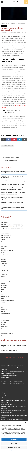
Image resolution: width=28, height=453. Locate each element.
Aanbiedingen (4, 222)
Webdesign (3, 322)
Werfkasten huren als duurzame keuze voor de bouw (14, 212)
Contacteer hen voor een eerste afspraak (13, 159)
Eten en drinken (4, 257)
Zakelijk (3, 331)
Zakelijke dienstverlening (7, 333)
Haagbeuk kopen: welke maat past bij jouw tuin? (12, 184)
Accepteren (14, 439)
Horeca (2, 272)
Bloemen (3, 241)
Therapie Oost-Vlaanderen (7, 145)
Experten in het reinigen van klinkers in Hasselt (11, 381)
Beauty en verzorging (6, 237)
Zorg (2, 335)
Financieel (3, 259)
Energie (3, 252)
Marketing (3, 287)
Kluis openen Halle (5, 377)
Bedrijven (3, 239)
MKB (2, 294)
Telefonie (3, 311)
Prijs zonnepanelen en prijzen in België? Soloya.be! (12, 365)
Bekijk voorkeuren (14, 447)
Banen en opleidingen (6, 235)
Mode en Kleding (5, 296)
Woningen (3, 329)
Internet (2, 278)
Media (2, 289)
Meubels (3, 291)
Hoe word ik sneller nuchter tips (8, 404)
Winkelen (3, 324)
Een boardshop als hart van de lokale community (13, 181)
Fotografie (3, 261)
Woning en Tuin (4, 326)
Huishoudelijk (4, 274)
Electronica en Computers (7, 250)
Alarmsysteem (4, 226)
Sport (2, 307)
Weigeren (14, 443)
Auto (2, 231)
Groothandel (4, 268)
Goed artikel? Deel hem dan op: (11, 160)
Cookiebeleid (12, 450)
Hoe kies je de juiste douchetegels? (9, 375)
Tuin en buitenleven (5, 313)
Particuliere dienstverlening (7, 300)
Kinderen (3, 283)
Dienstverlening (4, 246)
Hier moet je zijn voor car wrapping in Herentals (12, 419)
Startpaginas (4, 309)
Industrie (3, 276)
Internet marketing (5, 281)
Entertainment (4, 254)
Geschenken (4, 263)
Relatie (2, 305)
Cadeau (2, 244)
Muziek (2, 298)
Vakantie (3, 315)
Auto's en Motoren (5, 233)
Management (4, 285)
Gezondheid (4, 265)
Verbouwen (3, 318)
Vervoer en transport (6, 320)
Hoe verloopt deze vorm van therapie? (11, 157)
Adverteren (3, 224)
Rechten (3, 302)
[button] (26, 422)
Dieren (2, 248)
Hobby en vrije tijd (5, 270)
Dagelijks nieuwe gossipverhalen (9, 350)
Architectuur (4, 228)
